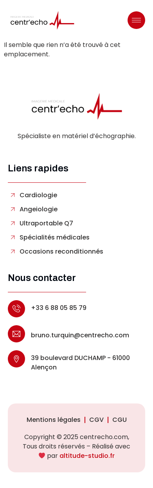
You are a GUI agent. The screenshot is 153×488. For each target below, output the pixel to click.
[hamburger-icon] (136, 20)
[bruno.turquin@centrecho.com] (16, 333)
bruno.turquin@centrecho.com (80, 335)
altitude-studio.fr (87, 455)
